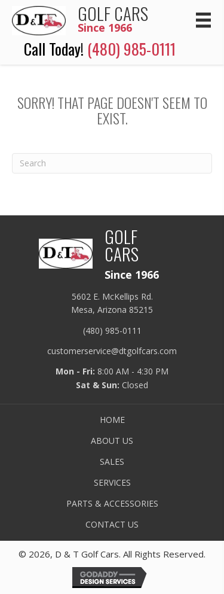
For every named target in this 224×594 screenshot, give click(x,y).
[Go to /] (89, 19)
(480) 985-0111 (131, 48)
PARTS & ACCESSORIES (112, 503)
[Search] (112, 163)
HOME (112, 420)
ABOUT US (112, 441)
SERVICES (112, 483)
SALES (112, 462)
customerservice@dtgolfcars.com (112, 351)
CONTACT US (112, 524)
